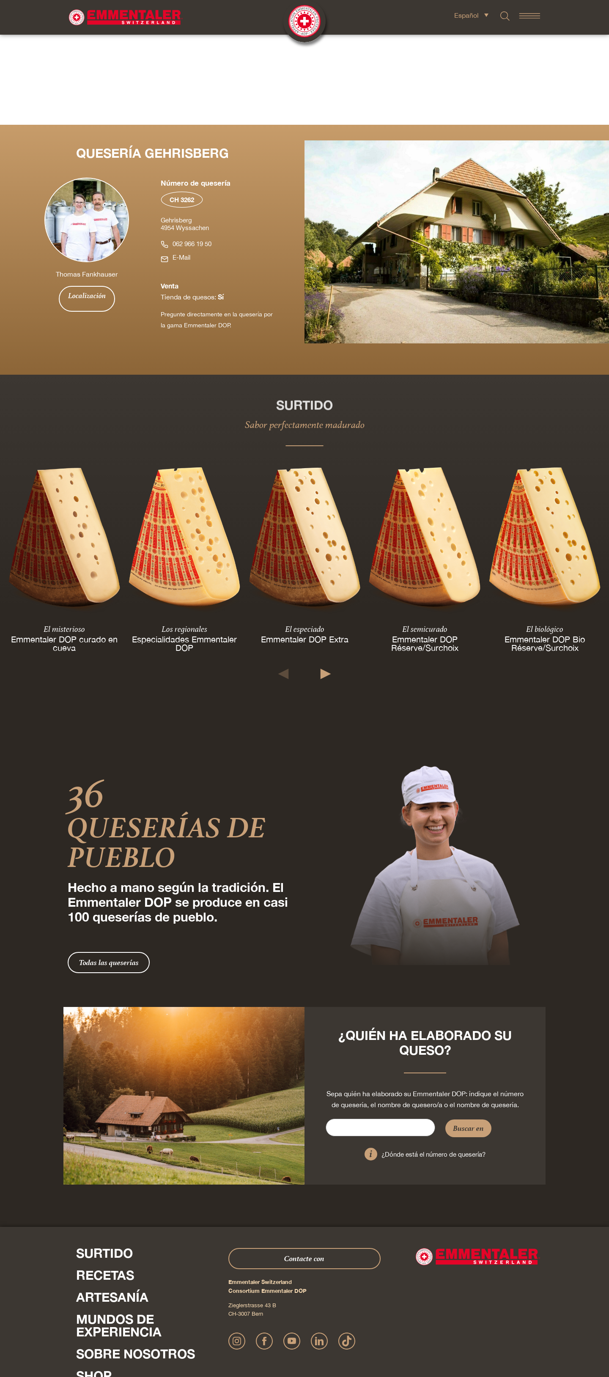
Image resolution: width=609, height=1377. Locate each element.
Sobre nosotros (135, 1263)
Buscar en (468, 1038)
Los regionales (184, 538)
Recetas (105, 1185)
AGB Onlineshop (381, 1333)
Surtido (104, 1163)
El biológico (544, 538)
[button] (283, 584)
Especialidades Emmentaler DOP (184, 553)
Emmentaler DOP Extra (304, 549)
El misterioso (64, 538)
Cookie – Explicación (427, 1333)
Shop (94, 1285)
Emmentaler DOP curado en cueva (64, 553)
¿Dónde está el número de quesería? (433, 1064)
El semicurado (424, 538)
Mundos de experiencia (119, 1235)
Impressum (226, 1333)
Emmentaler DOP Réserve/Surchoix (424, 553)
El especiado (304, 538)
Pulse (84, 1303)
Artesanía (112, 1207)
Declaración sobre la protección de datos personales (300, 1333)
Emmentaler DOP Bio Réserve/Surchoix (545, 553)
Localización (87, 205)
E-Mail (181, 167)
